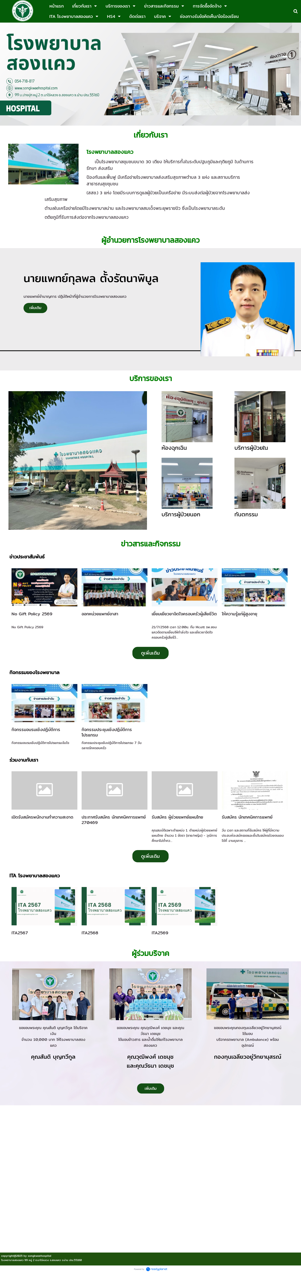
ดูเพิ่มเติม (150, 652)
